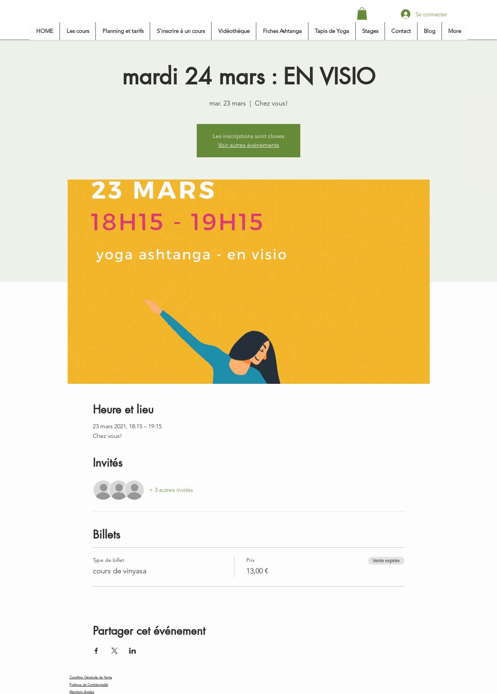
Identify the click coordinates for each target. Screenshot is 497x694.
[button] (362, 13)
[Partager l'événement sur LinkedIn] (132, 651)
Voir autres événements (248, 144)
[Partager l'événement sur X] (114, 651)
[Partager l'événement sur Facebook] (96, 651)
